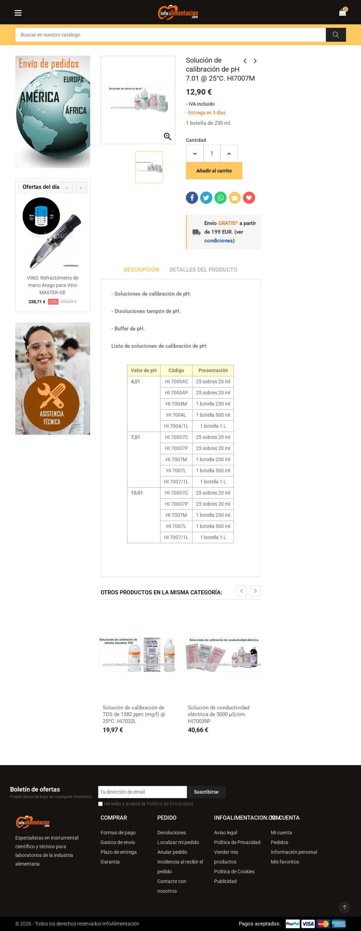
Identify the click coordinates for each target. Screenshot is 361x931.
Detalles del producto (203, 269)
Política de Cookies (234, 871)
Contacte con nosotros (171, 886)
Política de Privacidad (170, 803)
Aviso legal (225, 832)
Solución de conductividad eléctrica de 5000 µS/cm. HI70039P (218, 714)
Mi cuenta (281, 832)
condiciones (218, 241)
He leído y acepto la (148, 803)
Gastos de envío (118, 842)
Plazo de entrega (119, 852)
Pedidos (279, 842)
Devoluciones (171, 832)
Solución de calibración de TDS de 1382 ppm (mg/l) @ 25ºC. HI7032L (134, 714)
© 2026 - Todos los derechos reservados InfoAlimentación (77, 923)
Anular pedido (172, 852)
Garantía (110, 862)
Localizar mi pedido (178, 842)
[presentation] (67, 187)
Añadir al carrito (214, 171)
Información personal (294, 852)
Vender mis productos (226, 857)
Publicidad (225, 881)
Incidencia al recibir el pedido (180, 866)
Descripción (141, 269)
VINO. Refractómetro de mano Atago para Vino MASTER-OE (52, 285)
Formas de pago (118, 832)
